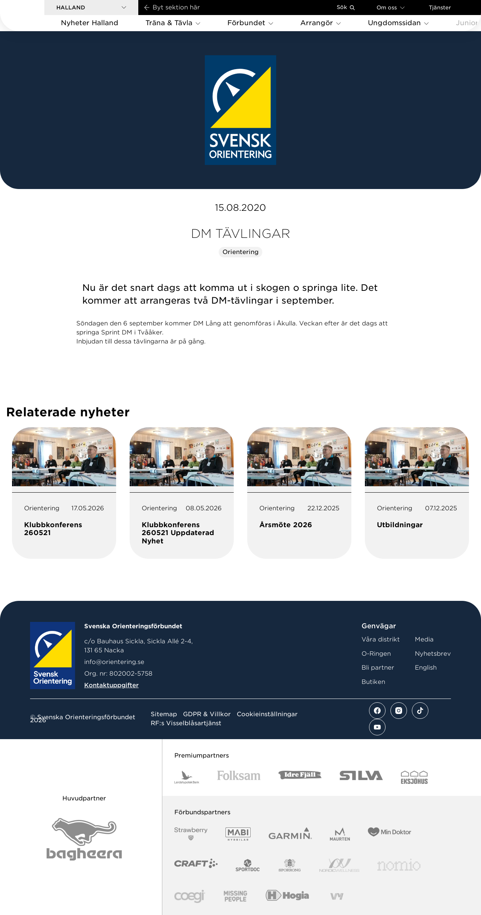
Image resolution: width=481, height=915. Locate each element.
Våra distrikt (381, 639)
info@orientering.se (114, 661)
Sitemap (164, 714)
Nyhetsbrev (433, 653)
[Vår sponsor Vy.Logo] (336, 896)
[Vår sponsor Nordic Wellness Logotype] (339, 865)
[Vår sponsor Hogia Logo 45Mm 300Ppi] (287, 896)
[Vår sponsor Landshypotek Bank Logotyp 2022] (186, 777)
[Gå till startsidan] (34, 15)
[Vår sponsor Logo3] (189, 896)
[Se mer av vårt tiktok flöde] (420, 710)
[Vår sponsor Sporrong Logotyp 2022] (289, 865)
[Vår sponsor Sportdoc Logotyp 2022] (248, 865)
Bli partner (378, 667)
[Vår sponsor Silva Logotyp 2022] (361, 777)
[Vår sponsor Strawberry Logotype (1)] (190, 834)
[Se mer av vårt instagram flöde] (398, 710)
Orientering (240, 252)
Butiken (373, 681)
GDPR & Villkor (207, 714)
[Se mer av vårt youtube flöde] (377, 727)
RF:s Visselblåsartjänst (186, 723)
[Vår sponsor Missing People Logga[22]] (235, 896)
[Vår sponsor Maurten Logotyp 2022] (340, 834)
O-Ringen (376, 653)
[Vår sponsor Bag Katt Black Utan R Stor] (84, 839)
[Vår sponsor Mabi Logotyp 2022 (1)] (238, 834)
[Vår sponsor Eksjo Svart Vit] (414, 777)
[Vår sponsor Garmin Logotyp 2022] (290, 834)
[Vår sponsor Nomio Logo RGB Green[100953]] (398, 865)
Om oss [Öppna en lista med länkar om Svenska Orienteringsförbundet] (391, 7)
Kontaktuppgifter (111, 685)
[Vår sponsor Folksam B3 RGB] (238, 777)
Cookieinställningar (267, 714)
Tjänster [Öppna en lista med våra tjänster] (440, 8)
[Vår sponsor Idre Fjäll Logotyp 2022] (300, 777)
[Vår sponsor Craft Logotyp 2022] (196, 865)
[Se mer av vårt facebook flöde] (377, 710)
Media (424, 639)
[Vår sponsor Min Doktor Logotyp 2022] (389, 834)
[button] (91, 7)
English (426, 667)
